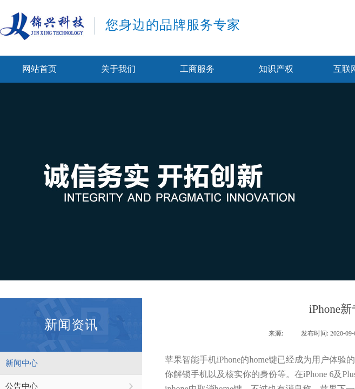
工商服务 (197, 68)
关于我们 (118, 68)
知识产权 (276, 68)
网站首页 (39, 68)
